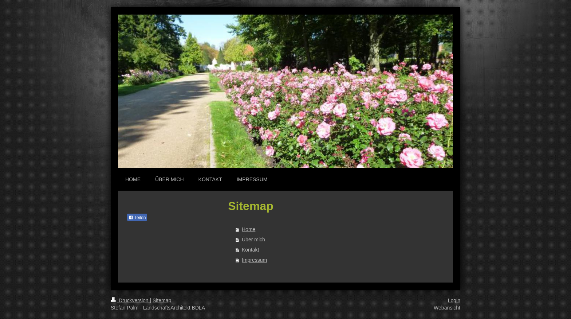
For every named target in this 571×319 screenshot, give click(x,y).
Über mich (253, 239)
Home (248, 229)
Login (454, 300)
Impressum (254, 260)
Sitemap (162, 300)
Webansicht (447, 308)
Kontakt (250, 250)
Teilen (137, 217)
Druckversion (130, 300)
